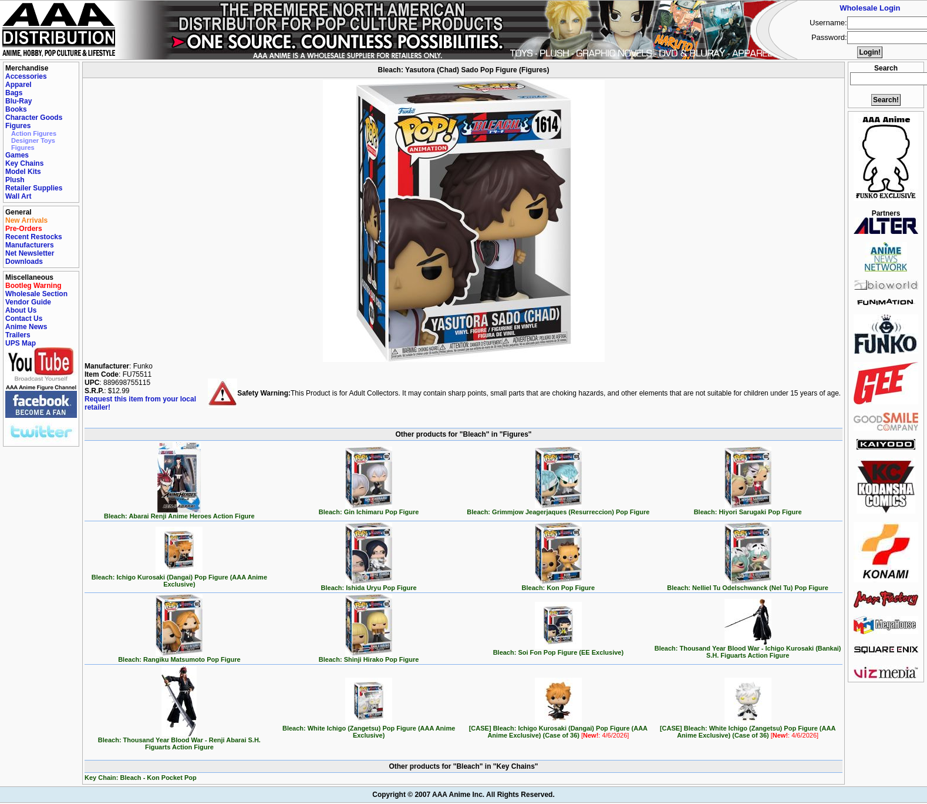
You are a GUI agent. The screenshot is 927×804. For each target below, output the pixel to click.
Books (16, 109)
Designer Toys (33, 140)
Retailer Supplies (33, 188)
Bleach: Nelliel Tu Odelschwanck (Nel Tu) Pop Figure (747, 584)
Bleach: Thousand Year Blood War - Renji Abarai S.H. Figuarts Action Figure (179, 741)
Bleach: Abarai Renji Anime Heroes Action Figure (179, 513)
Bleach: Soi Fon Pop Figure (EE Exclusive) (558, 649)
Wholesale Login (870, 8)
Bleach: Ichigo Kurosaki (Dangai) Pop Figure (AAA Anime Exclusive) (179, 578)
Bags (13, 93)
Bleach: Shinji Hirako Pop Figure (369, 656)
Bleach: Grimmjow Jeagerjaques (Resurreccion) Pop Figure (558, 509)
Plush (15, 180)
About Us (20, 310)
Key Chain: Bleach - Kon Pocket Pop (141, 777)
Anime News (26, 327)
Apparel (18, 85)
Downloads (24, 261)
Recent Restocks (33, 237)
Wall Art (18, 196)
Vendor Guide (28, 302)
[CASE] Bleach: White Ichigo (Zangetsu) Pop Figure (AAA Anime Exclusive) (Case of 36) (747, 729)
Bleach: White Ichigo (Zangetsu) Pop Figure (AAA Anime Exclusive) (368, 729)
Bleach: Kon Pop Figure (558, 584)
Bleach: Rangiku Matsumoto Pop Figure (179, 656)
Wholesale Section (36, 294)
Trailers (18, 335)
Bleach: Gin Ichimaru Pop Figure (369, 509)
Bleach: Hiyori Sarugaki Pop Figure (748, 509)
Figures (18, 126)
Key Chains (24, 163)
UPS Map (20, 343)
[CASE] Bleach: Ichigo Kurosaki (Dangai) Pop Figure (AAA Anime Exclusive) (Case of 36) (558, 729)
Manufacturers (29, 245)
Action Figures (33, 133)
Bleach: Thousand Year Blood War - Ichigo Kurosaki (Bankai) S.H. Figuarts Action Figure (748, 649)
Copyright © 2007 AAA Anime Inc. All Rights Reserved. (463, 794)
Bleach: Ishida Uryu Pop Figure (369, 584)
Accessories (26, 76)
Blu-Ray (18, 101)
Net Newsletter (29, 253)
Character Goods (33, 117)
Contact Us (23, 318)
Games (17, 155)
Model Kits (23, 172)
